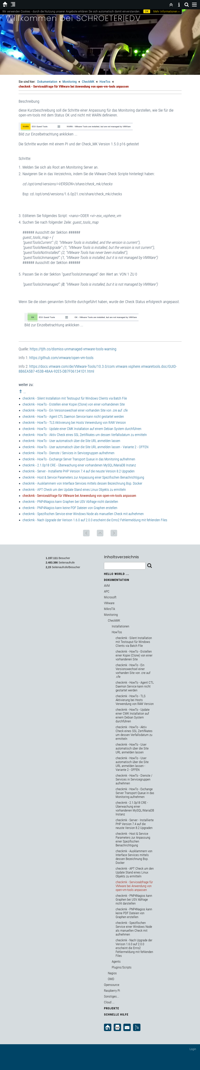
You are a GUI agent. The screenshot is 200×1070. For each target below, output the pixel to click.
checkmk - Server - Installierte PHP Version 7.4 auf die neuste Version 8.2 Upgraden (79, 471)
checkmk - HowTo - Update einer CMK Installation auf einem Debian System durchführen (82, 429)
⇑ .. (22, 391)
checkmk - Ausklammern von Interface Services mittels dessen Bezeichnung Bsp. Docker (82, 483)
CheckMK (88, 82)
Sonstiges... (111, 996)
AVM (107, 586)
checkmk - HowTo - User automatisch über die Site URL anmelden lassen (71, 441)
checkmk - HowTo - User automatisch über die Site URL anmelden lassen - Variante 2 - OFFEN (85, 447)
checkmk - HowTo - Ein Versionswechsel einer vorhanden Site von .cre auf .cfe (75, 410)
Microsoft (110, 597)
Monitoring (69, 82)
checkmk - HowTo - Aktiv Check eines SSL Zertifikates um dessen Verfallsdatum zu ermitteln (85, 435)
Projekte (111, 1008)
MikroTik (109, 609)
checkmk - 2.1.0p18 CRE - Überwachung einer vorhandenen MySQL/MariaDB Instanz (79, 465)
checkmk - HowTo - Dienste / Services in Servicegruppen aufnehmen (68, 453)
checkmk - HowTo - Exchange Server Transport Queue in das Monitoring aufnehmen (79, 459)
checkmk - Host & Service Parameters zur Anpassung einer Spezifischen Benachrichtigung (83, 477)
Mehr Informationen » (166, 11)
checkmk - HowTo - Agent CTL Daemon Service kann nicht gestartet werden (73, 416)
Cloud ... (109, 1002)
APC (106, 591)
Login (193, 1049)
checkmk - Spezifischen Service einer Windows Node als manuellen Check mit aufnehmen (83, 514)
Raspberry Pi (112, 990)
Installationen (120, 626)
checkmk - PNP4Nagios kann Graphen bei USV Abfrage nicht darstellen (70, 502)
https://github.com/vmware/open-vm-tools (61, 357)
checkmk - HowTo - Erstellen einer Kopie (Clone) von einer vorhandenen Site (74, 404)
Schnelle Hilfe (116, 1014)
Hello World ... (116, 574)
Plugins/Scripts (122, 967)
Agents (116, 961)
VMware (109, 603)
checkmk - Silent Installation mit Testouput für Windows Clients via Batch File (75, 398)
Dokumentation (47, 82)
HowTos (105, 82)
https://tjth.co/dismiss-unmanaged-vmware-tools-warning (73, 349)
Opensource (111, 985)
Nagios (112, 973)
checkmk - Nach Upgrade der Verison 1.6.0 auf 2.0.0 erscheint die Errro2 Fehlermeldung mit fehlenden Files (95, 520)
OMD (111, 979)
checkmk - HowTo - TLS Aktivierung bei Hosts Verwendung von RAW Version (74, 422)
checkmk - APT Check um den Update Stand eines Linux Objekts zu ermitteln (74, 490)
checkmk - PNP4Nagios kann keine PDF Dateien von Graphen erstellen (70, 508)
